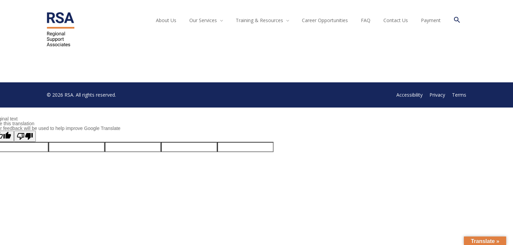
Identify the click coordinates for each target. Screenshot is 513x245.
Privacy (437, 95)
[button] (457, 21)
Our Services (203, 20)
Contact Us (395, 20)
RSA (68, 95)
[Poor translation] (25, 136)
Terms (459, 95)
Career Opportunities (325, 20)
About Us (166, 20)
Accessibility (409, 95)
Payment (431, 20)
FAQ (365, 20)
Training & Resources (259, 20)
